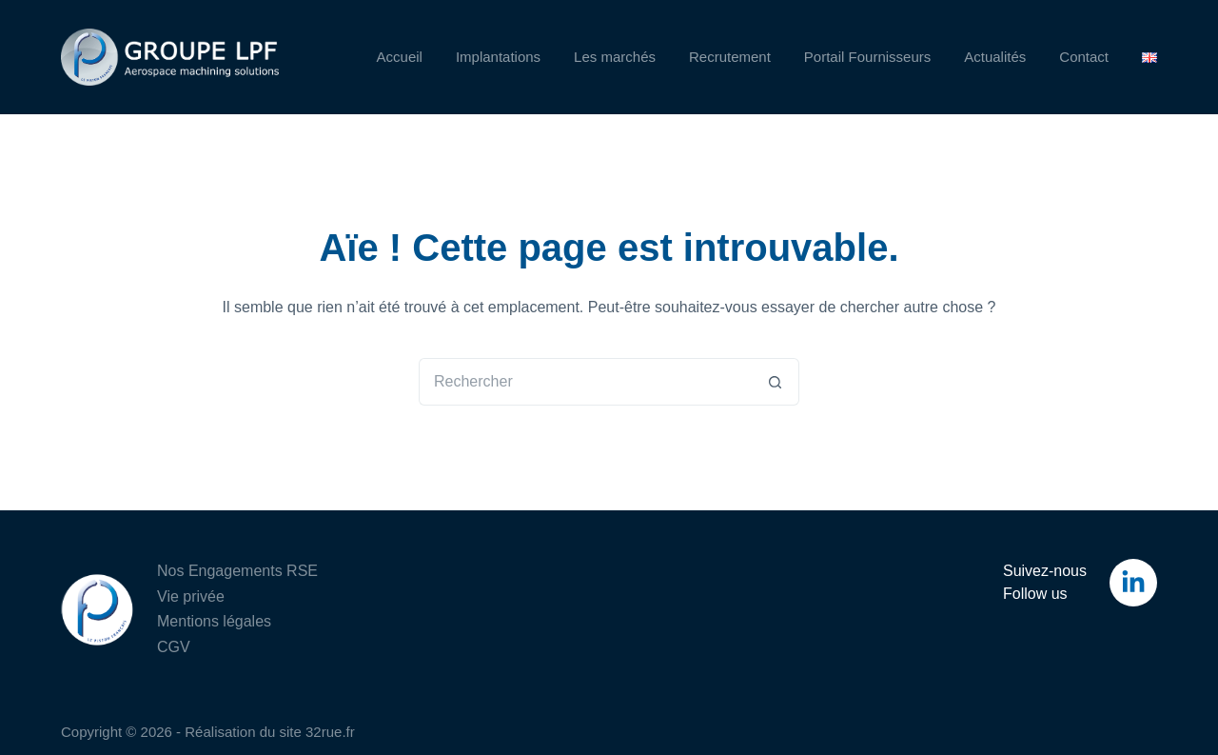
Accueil (399, 57)
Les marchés (615, 57)
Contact (1084, 57)
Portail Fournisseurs (867, 57)
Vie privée (191, 596)
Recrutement (730, 57)
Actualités (995, 57)
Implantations (498, 57)
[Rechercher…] (585, 382)
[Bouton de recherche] (775, 382)
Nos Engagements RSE (237, 571)
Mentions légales (214, 621)
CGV (173, 647)
